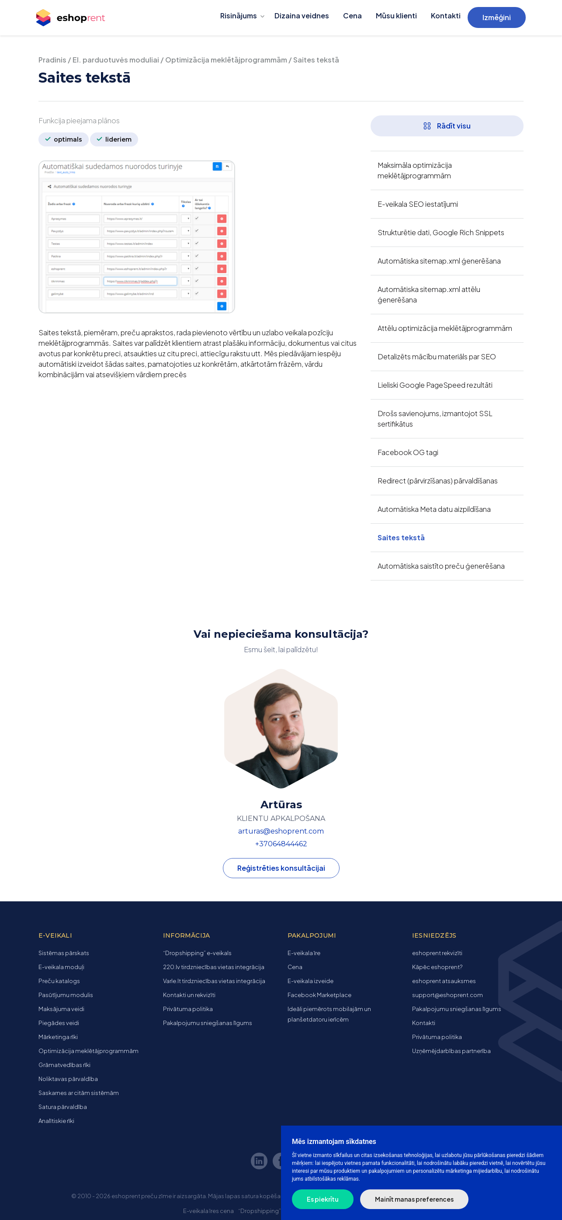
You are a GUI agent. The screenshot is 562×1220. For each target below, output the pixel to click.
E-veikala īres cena (208, 1210)
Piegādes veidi (58, 1022)
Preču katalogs (59, 980)
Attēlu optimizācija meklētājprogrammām (445, 328)
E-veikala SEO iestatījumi (418, 204)
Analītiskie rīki (56, 1120)
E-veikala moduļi (61, 966)
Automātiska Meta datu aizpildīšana (434, 509)
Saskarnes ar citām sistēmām (78, 1092)
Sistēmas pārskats (63, 952)
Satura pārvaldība (62, 1106)
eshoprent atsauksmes (444, 980)
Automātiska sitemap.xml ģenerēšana (439, 260)
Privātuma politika (188, 1008)
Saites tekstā (401, 537)
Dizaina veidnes (301, 15)
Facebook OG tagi (408, 452)
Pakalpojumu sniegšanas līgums (207, 1022)
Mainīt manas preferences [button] (414, 1199)
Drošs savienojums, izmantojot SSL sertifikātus (435, 418)
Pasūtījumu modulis (65, 994)
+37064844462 (281, 844)
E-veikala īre (304, 952)
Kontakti (446, 15)
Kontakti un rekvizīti (189, 994)
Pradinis (52, 59)
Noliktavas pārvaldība (68, 1078)
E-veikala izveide (310, 980)
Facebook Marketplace (319, 994)
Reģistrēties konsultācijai (281, 867)
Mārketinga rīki (58, 1036)
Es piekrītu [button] (323, 1199)
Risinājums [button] (238, 15)
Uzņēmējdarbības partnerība (451, 1050)
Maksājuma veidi (61, 1008)
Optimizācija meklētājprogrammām (226, 59)
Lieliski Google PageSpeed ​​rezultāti (435, 384)
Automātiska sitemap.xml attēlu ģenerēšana (429, 294)
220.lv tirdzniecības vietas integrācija (213, 966)
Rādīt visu (447, 125)
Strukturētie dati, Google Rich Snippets (441, 232)
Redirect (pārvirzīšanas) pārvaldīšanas (438, 480)
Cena (352, 15)
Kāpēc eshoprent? (437, 966)
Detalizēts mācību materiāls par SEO (437, 356)
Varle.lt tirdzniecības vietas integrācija (214, 980)
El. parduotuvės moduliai (116, 59)
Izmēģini (496, 17)
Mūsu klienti (396, 15)
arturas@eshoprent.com (281, 831)
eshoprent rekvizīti (437, 952)
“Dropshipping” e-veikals (197, 952)
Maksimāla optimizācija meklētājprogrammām (415, 170)
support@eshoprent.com (447, 994)
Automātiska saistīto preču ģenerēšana (441, 565)
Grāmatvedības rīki (64, 1064)
